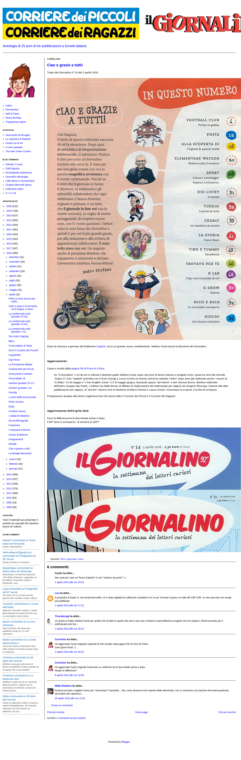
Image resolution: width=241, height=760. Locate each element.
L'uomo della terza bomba (22, 397)
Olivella (12, 444)
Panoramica (12, 109)
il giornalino (71, 559)
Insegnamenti (16, 439)
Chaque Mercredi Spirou (19, 184)
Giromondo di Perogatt (18, 135)
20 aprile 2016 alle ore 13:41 (70, 698)
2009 (9, 502)
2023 (9, 220)
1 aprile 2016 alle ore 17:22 (69, 605)
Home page (141, 712)
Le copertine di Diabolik (18, 139)
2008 (9, 507)
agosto (13, 275)
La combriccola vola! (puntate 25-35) (19, 315)
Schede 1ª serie (14, 164)
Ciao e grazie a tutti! (65, 65)
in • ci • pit (11, 193)
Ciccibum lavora (17, 411)
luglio (12, 280)
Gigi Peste (14, 359)
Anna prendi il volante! (20, 373)
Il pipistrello (15, 355)
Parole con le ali (14, 143)
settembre (14, 271)
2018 (9, 243)
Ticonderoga (62, 616)
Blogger (125, 741)
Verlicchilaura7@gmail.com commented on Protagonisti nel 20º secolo (19, 555)
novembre (14, 261)
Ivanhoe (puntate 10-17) (21, 383)
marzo (12, 459)
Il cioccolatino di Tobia (20, 345)
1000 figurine (13, 168)
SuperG (101, 346)
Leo (57, 593)
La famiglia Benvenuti (20, 453)
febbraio (13, 463)
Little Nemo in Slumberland (20, 180)
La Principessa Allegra (20, 364)
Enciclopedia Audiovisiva (19, 172)
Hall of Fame (12, 113)
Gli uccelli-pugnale (18, 420)
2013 (9, 483)
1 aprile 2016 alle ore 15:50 (69, 582)
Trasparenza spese (16, 121)
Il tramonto (14, 425)
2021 (9, 229)
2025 (9, 210)
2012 (9, 488)
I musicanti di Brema (19, 430)
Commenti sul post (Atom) (71, 718)
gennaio (13, 468)
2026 (9, 206)
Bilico (11, 341)
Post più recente (55, 712)
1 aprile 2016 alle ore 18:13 (69, 628)
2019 (9, 239)
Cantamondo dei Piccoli (21, 369)
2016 (62, 559)
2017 (9, 248)
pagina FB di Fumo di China (87, 368)
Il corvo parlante (14, 147)
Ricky (11, 406)
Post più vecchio (227, 712)
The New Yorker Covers (18, 151)
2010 (9, 497)
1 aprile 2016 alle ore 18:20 (69, 651)
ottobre (13, 266)
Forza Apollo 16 (17, 378)
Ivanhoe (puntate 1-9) (20, 388)
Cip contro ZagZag (18, 336)
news (80, 559)
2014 (9, 479)
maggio (13, 289)
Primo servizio (16, 401)
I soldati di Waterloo (19, 415)
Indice (9, 105)
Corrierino (60, 639)
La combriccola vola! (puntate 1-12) (19, 330)
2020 (9, 234)
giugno (13, 285)
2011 (9, 493)
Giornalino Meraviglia (17, 176)
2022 (9, 225)
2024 (9, 215)
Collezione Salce (14, 189)
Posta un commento (62, 705)
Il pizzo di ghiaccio (18, 434)
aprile (12, 294)
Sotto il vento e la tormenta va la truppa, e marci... (23, 307)
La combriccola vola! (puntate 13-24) (19, 322)
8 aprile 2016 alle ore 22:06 (69, 675)
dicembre (14, 257)
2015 (9, 474)
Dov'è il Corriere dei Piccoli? (24, 350)
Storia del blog (13, 117)
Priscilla (13, 392)
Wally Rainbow (63, 685)
